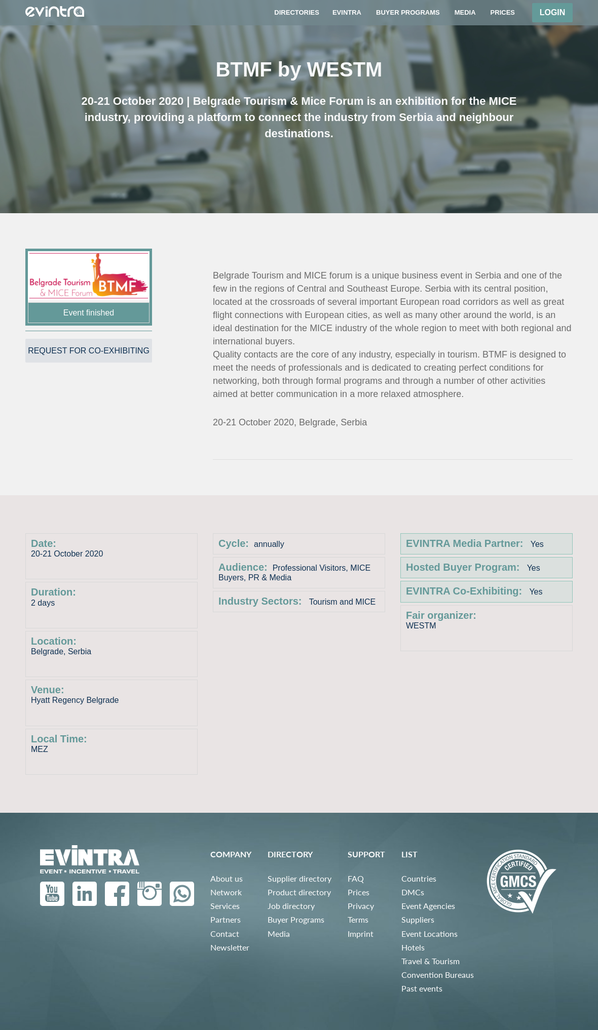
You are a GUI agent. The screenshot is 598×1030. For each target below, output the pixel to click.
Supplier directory (299, 878)
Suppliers (417, 919)
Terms (358, 919)
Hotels (413, 947)
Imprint (360, 933)
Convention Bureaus (437, 974)
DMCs (412, 892)
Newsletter (229, 947)
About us (226, 878)
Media (279, 933)
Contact (224, 933)
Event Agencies (428, 905)
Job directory (291, 905)
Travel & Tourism (430, 961)
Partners (225, 919)
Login (553, 12)
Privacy (361, 905)
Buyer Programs (296, 919)
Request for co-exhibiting (89, 350)
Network (226, 892)
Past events (421, 988)
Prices (358, 892)
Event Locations (429, 933)
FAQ (356, 878)
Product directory (299, 892)
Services (225, 905)
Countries (418, 878)
